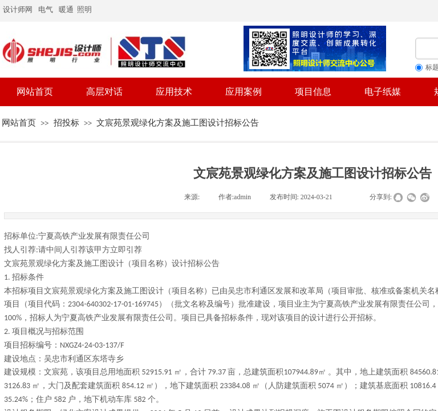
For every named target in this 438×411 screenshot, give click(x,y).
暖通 (66, 9)
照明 (85, 9)
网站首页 (19, 122)
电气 (45, 9)
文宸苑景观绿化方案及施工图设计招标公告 (177, 122)
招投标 (66, 122)
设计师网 (18, 9)
